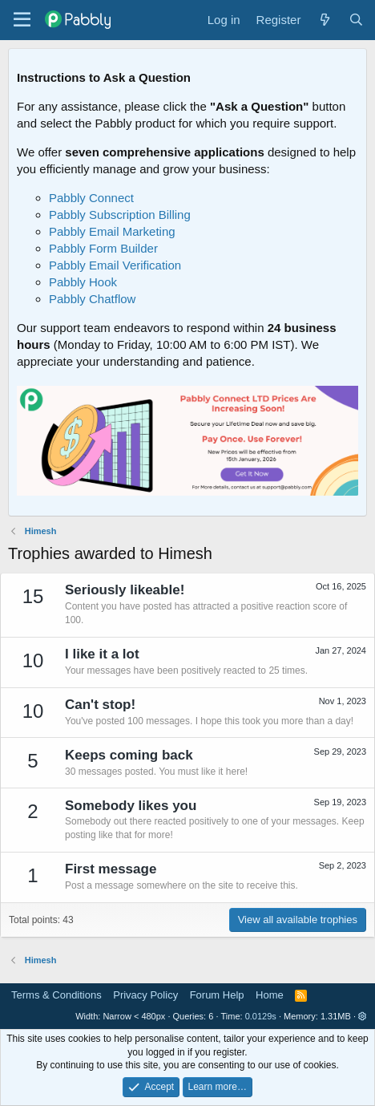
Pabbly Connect (91, 198)
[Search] (356, 19)
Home (270, 995)
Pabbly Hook (83, 282)
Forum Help (217, 995)
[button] (362, 1016)
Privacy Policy (145, 995)
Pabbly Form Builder (103, 248)
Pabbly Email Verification (115, 265)
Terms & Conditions (56, 995)
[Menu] (22, 20)
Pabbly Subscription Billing (120, 214)
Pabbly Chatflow (92, 299)
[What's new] (324, 19)
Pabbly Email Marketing (112, 231)
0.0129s (260, 1016)
